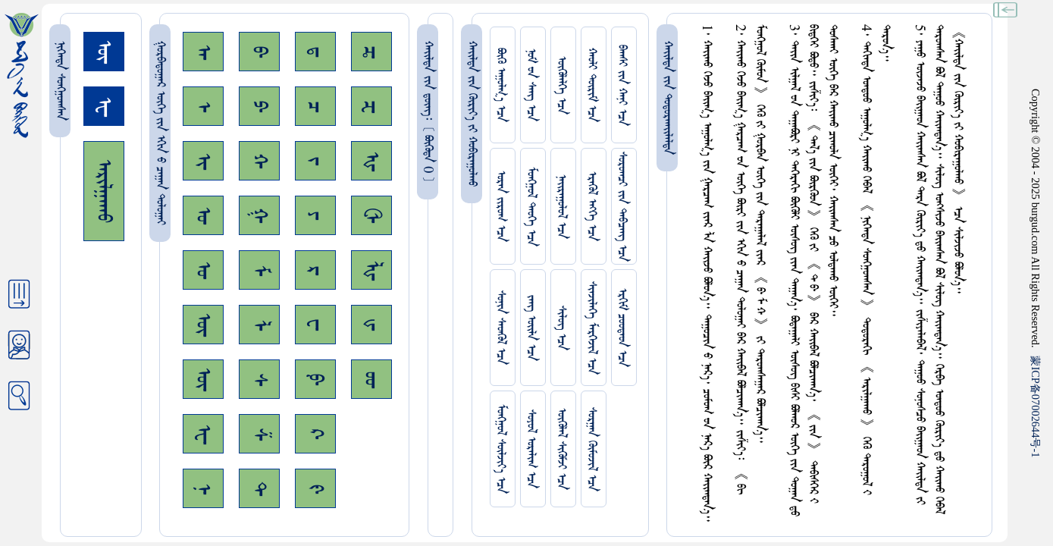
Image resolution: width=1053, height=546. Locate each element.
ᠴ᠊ (315, 106)
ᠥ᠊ (203, 324)
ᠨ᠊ (203, 489)
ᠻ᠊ (315, 489)
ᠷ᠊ (315, 270)
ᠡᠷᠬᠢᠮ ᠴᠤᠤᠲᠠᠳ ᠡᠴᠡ (622, 327)
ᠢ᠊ (203, 161)
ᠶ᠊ (315, 215)
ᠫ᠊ (259, 106)
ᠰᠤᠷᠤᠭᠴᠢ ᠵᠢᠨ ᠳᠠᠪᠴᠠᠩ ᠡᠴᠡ (622, 207)
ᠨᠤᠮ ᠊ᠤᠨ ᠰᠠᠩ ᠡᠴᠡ (531, 85)
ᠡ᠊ (203, 106)
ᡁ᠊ (371, 324)
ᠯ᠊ (259, 325)
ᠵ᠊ (315, 161)
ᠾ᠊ (371, 161)
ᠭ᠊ (259, 215)
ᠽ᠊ (371, 106)
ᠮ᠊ (259, 270)
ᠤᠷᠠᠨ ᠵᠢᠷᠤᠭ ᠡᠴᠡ (500, 206)
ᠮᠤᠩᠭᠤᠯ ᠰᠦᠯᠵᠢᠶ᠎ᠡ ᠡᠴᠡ (500, 449)
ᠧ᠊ (203, 434)
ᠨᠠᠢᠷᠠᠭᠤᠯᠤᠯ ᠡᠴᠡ (561, 206)
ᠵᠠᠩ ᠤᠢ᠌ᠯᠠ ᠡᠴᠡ (531, 328)
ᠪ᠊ (259, 51)
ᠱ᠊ (259, 434)
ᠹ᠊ (315, 379)
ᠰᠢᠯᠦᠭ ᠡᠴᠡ (561, 328)
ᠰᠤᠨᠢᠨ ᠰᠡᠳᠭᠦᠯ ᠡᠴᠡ (500, 327)
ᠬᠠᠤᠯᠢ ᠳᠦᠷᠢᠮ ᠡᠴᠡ (591, 85)
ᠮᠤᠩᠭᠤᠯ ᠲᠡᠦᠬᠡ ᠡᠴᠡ (531, 206)
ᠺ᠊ (315, 433)
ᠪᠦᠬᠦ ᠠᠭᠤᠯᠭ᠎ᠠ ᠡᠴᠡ (500, 85)
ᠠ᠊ (203, 52)
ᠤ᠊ (203, 270)
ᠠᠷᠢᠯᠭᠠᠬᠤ (103, 191)
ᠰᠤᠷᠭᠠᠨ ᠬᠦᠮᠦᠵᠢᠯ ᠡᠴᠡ (591, 449)
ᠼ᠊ (371, 52)
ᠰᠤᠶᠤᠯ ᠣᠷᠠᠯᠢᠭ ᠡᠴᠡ (531, 449)
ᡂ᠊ (371, 380)
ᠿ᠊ (371, 215)
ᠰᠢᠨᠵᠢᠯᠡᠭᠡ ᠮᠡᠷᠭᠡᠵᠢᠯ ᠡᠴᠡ (591, 328)
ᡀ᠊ (371, 270)
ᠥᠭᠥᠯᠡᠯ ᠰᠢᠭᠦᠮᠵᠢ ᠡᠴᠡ (561, 449)
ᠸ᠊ (315, 324)
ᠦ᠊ (203, 379)
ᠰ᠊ (259, 379)
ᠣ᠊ (203, 215)
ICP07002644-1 (1035, 406)
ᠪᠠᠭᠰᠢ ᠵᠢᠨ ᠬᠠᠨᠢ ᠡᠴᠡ (622, 85)
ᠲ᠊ (259, 488)
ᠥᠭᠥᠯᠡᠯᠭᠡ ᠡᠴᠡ (561, 85)
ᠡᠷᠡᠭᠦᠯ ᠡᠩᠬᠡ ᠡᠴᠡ (591, 206)
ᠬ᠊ (259, 161)
